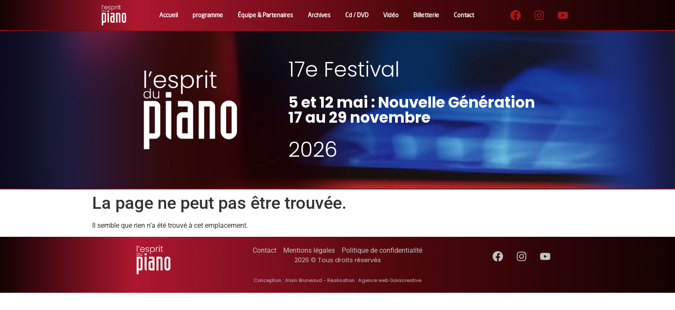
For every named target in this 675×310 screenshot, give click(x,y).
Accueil (168, 15)
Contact (464, 15)
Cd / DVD (356, 15)
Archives (319, 15)
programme (207, 15)
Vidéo (391, 15)
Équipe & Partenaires (265, 15)
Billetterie (426, 15)
